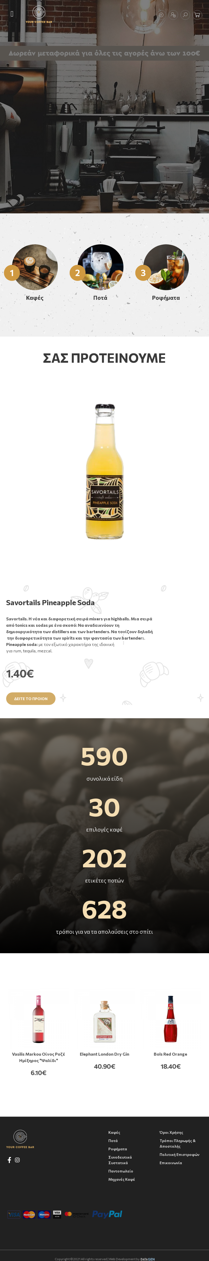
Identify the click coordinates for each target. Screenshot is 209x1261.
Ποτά (113, 1140)
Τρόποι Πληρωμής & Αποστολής (178, 1143)
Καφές (114, 1132)
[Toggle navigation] (12, 14)
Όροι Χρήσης (171, 1132)
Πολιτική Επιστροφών (179, 1154)
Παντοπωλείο (120, 1171)
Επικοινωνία (171, 1162)
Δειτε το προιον (31, 698)
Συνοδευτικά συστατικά (120, 1160)
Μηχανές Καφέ (121, 1179)
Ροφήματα (117, 1149)
